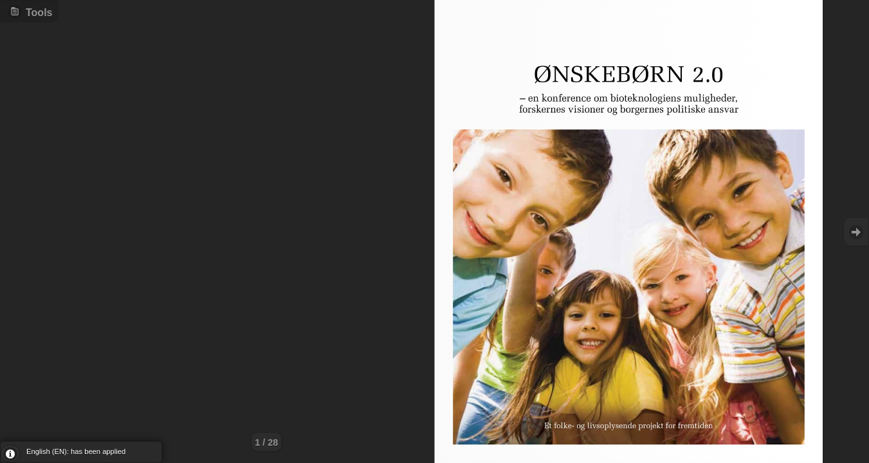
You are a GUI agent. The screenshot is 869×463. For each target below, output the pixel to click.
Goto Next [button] (856, 231)
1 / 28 (266, 442)
